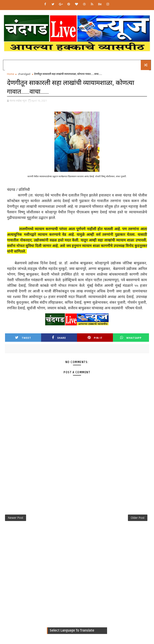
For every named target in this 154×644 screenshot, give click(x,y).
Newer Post (15, 518)
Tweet (23, 338)
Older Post (138, 518)
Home (10, 74)
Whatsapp (131, 338)
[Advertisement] (77, 476)
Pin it (95, 338)
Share (59, 338)
